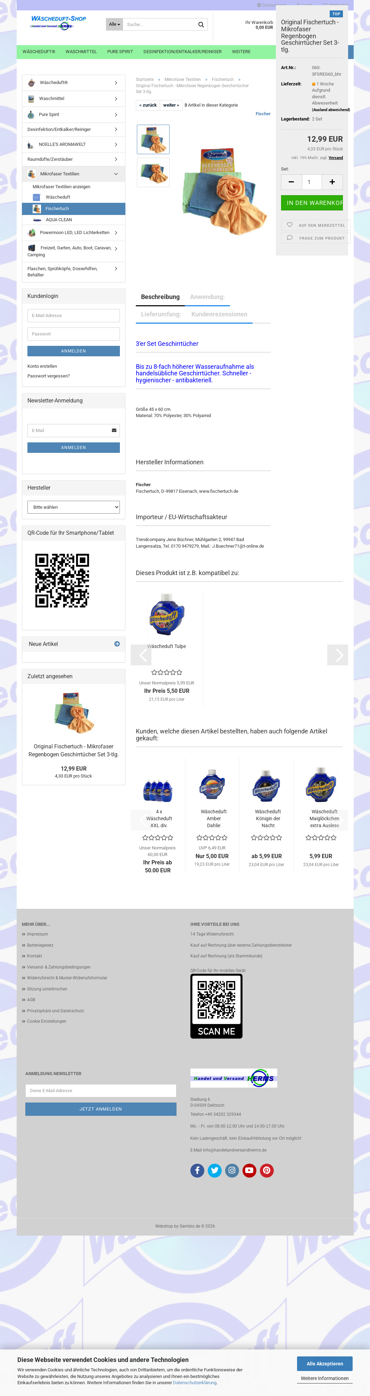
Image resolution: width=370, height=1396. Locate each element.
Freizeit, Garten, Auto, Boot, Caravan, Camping (69, 250)
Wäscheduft (51, 197)
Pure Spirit (120, 51)
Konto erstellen (42, 366)
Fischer (263, 113)
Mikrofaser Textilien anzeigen (61, 186)
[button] (271, 5)
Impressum (37, 934)
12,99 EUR (74, 768)
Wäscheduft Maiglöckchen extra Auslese (324, 818)
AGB (31, 999)
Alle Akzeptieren (325, 1363)
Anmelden (73, 351)
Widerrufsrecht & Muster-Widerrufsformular (67, 977)
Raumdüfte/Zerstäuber (50, 159)
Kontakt (34, 956)
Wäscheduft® (39, 51)
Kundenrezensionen (219, 314)
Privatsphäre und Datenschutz (55, 1010)
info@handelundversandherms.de (234, 1150)
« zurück (148, 105)
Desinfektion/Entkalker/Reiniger (182, 51)
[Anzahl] (312, 182)
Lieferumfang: (161, 314)
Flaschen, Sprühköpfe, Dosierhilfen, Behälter (62, 272)
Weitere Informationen (325, 1378)
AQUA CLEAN (52, 219)
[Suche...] (115, 24)
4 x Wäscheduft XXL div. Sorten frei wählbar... (159, 819)
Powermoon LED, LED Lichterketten (68, 232)
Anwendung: (207, 296)
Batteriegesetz (40, 945)
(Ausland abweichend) (331, 110)
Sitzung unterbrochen (47, 989)
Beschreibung (160, 296)
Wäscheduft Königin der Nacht (268, 818)
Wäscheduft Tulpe (166, 646)
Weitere (241, 51)
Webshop (164, 1226)
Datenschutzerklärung (194, 1382)
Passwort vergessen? (48, 376)
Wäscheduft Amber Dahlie (214, 818)
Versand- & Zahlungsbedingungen (59, 967)
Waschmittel (81, 51)
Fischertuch (51, 209)
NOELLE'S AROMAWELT (56, 144)
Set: (285, 169)
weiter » (171, 105)
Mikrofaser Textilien (53, 174)
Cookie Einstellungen (46, 1021)
